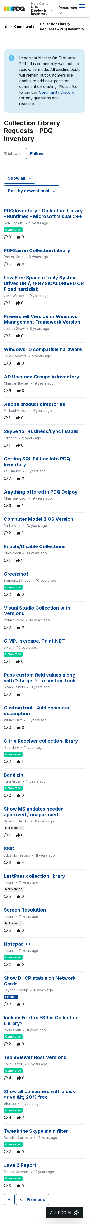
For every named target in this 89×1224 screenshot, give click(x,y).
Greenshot (16, 574)
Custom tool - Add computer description (37, 710)
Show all (17, 178)
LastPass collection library (34, 876)
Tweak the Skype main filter (36, 1131)
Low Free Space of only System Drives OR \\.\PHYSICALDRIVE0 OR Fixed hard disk (44, 283)
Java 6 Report (20, 1165)
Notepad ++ (17, 944)
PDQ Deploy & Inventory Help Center (6, 26)
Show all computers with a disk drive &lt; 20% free (39, 1094)
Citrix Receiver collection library (41, 741)
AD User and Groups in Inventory (41, 377)
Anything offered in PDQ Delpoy (41, 492)
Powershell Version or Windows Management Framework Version (42, 319)
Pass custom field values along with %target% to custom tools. (41, 677)
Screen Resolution (25, 910)
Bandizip (13, 775)
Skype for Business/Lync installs (41, 431)
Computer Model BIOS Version (38, 519)
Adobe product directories (34, 404)
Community (24, 27)
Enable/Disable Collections (35, 546)
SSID (9, 849)
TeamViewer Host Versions (35, 1057)
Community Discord (56, 92)
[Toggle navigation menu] (82, 6)
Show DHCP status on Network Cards (39, 981)
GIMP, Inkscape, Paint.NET (34, 641)
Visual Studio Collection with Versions (37, 611)
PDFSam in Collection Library (37, 250)
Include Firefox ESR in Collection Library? (41, 1020)
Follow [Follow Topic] (36, 153)
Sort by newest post (29, 190)
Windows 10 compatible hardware (43, 349)
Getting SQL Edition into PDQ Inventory (37, 461)
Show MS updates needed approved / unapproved (34, 811)
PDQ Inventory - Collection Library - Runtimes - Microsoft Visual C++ (43, 213)
